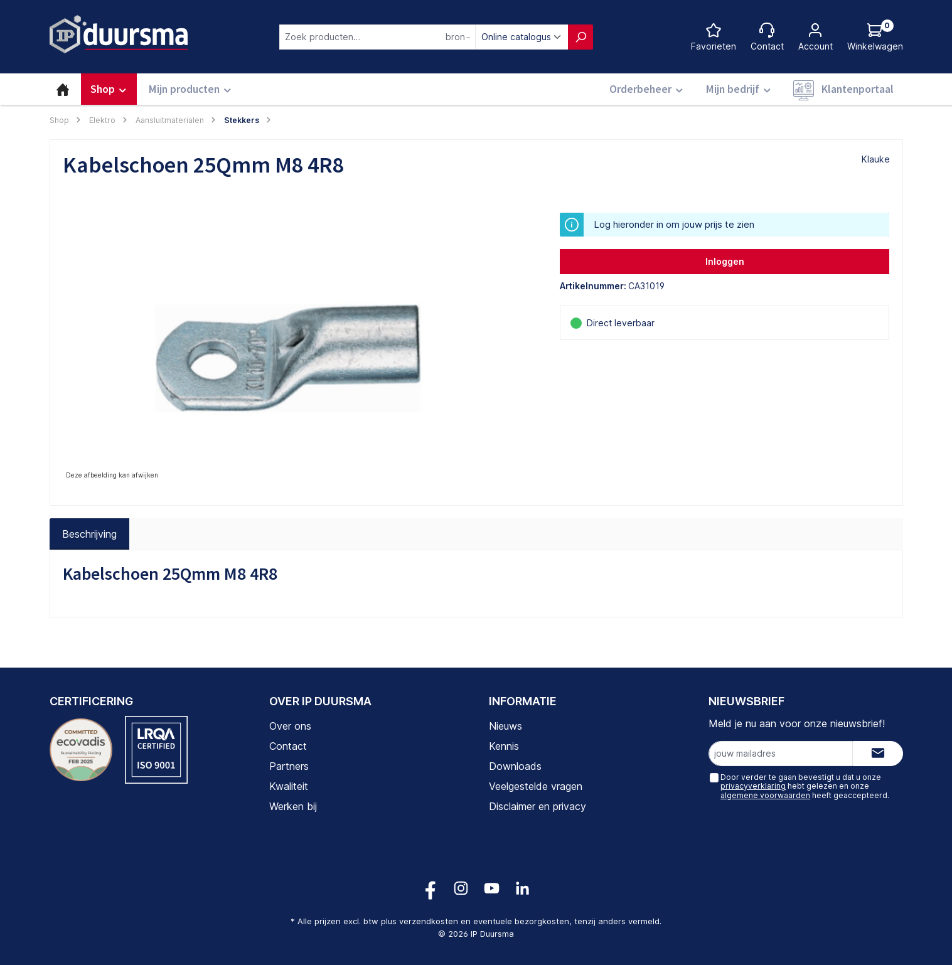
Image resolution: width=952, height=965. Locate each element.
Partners (289, 766)
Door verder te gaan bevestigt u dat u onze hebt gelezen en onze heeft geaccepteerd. (804, 786)
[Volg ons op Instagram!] (461, 888)
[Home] (63, 89)
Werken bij (293, 806)
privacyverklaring (753, 786)
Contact (288, 746)
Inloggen (724, 261)
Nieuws (505, 726)
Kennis (504, 746)
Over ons (290, 726)
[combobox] (377, 37)
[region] (298, 347)
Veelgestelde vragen (535, 786)
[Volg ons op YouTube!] (492, 888)
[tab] (89, 534)
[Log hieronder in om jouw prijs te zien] (875, 37)
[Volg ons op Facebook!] (430, 888)
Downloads (515, 766)
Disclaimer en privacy (537, 806)
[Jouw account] (815, 37)
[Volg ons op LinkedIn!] (522, 888)
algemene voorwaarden (765, 795)
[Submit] (878, 753)
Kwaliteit (288, 786)
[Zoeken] (580, 37)
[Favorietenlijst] (713, 37)
